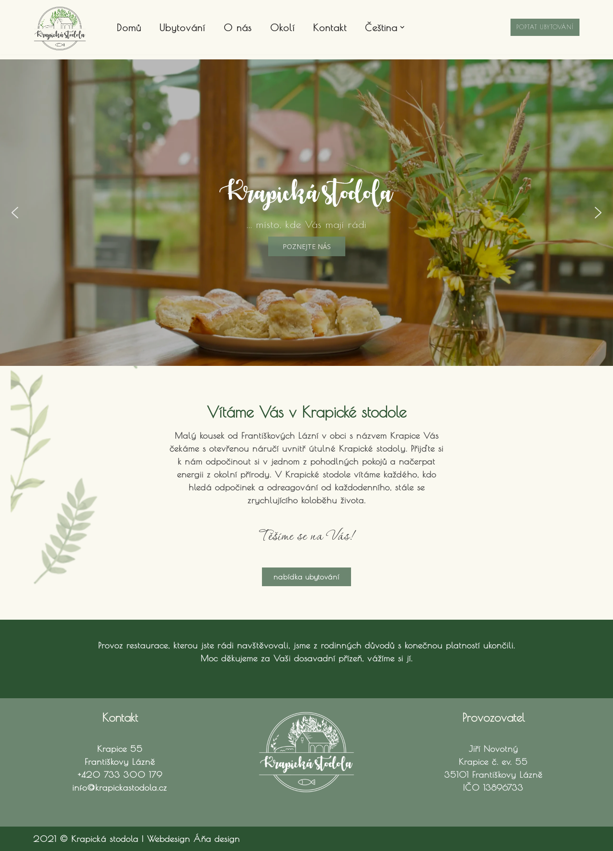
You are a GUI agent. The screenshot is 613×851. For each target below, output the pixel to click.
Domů (129, 27)
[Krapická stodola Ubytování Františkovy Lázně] (60, 28)
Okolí (282, 27)
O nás (238, 27)
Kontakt (330, 27)
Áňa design (216, 839)
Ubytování (182, 27)
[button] (402, 27)
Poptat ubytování (545, 26)
